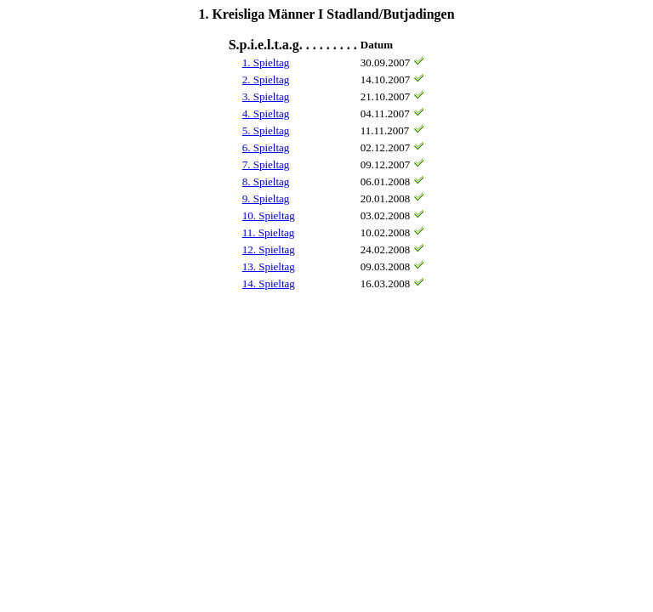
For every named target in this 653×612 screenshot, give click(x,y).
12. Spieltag (268, 249)
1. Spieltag (266, 62)
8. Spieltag (266, 181)
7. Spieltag (266, 164)
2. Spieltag (266, 79)
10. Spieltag (268, 215)
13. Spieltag (268, 266)
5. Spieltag (266, 130)
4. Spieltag (266, 113)
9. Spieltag (266, 198)
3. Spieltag (266, 96)
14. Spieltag (268, 283)
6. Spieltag (266, 147)
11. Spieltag (268, 232)
